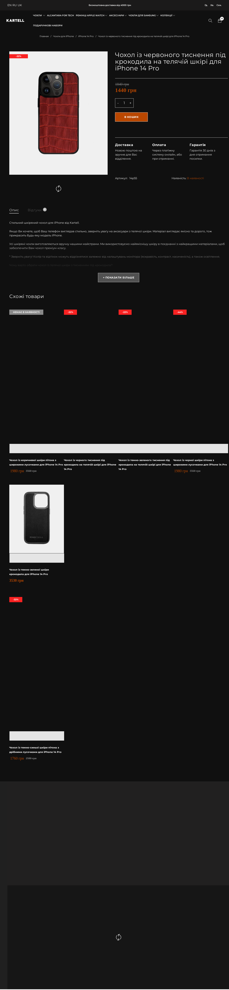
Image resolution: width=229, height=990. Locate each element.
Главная (44, 36)
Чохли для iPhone (63, 36)
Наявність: (179, 177)
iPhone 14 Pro (86, 36)
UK (20, 5)
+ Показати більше (118, 278)
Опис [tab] (14, 210)
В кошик (132, 117)
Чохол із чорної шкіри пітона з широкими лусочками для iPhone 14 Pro (199, 465)
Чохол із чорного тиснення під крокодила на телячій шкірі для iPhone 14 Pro (88, 465)
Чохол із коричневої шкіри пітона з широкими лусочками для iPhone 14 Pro (35, 465)
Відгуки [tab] (39, 209)
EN (9, 5)
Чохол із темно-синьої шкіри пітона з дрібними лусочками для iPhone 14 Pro (36, 752)
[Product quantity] (124, 103)
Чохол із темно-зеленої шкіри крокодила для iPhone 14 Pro (36, 572)
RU (14, 5)
